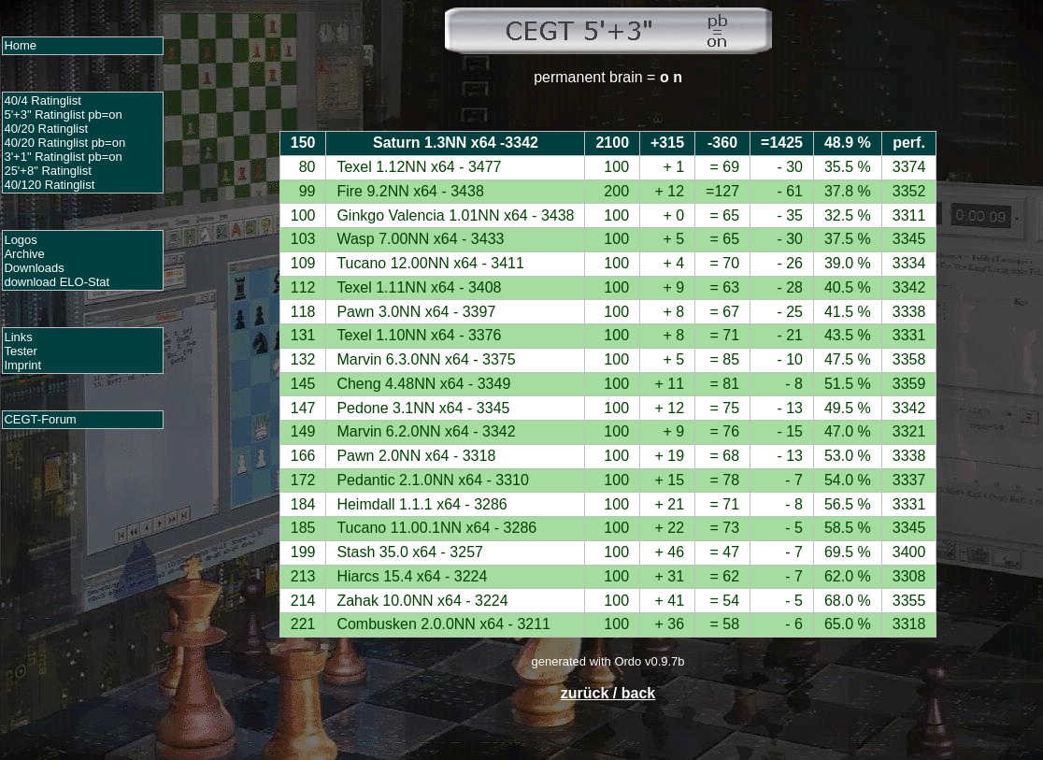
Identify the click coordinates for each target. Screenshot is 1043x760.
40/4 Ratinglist (42, 100)
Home (20, 45)
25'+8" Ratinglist (47, 171)
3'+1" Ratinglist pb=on (62, 157)
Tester (20, 351)
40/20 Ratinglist (46, 129)
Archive (24, 254)
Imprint (22, 365)
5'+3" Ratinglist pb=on (62, 115)
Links (18, 337)
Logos (20, 240)
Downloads (34, 268)
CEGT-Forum (40, 419)
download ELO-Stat (56, 282)
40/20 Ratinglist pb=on (64, 143)
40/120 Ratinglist (49, 185)
